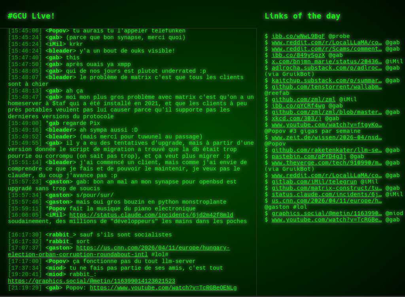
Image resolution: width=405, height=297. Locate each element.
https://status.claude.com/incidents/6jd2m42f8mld (151, 204)
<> (131, 81)
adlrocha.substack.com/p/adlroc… (327, 67)
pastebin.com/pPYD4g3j (309, 156)
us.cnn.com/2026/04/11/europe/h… (327, 200)
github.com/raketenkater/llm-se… (327, 150)
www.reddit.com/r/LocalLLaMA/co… (327, 42)
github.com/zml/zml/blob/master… (327, 112)
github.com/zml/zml (304, 99)
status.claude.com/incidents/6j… (327, 194)
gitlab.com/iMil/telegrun (314, 181)
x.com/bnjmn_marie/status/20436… (327, 61)
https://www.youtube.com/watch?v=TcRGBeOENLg (163, 287)
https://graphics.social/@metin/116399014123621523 (91, 280)
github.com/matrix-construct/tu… (327, 188)
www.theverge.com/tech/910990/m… (327, 162)
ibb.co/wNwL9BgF (298, 36)
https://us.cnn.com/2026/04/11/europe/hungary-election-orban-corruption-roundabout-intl (119, 245)
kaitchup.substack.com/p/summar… (327, 80)
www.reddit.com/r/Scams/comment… (327, 48)
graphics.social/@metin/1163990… (327, 213)
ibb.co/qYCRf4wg (298, 105)
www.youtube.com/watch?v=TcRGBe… (327, 219)
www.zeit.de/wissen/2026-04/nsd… (327, 137)
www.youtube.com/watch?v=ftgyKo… (327, 124)
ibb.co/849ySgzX (298, 55)
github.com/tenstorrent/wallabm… (327, 86)
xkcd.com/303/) (297, 118)
